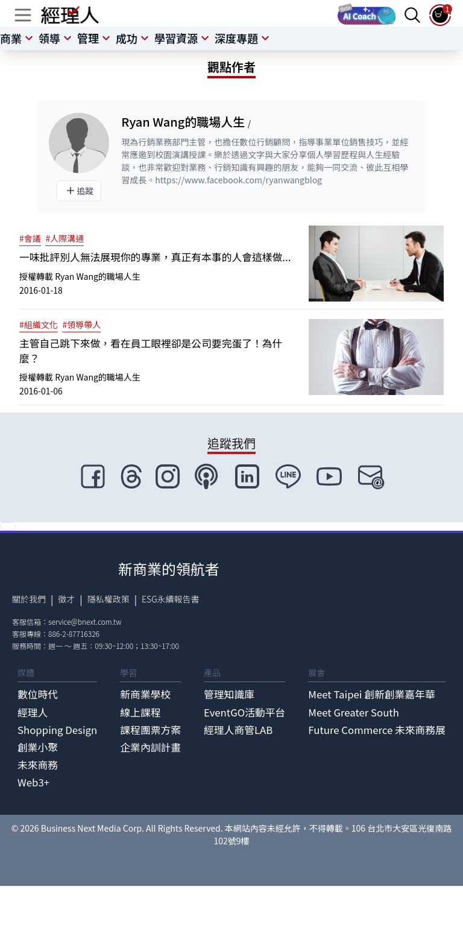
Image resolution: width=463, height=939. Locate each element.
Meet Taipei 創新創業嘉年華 (371, 694)
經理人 (32, 712)
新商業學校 (145, 694)
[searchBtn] (412, 15)
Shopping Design (57, 729)
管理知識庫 (229, 694)
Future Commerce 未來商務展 (377, 729)
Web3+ (33, 782)
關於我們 (29, 599)
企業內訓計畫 (150, 747)
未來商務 (37, 764)
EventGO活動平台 (244, 712)
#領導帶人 (81, 324)
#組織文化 (38, 324)
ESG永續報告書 (171, 599)
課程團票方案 (150, 729)
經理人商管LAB (238, 729)
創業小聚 (37, 747)
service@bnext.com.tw (85, 621)
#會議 (30, 238)
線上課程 (140, 712)
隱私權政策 (108, 599)
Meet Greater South (353, 712)
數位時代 (37, 694)
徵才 (66, 599)
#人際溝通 (64, 238)
